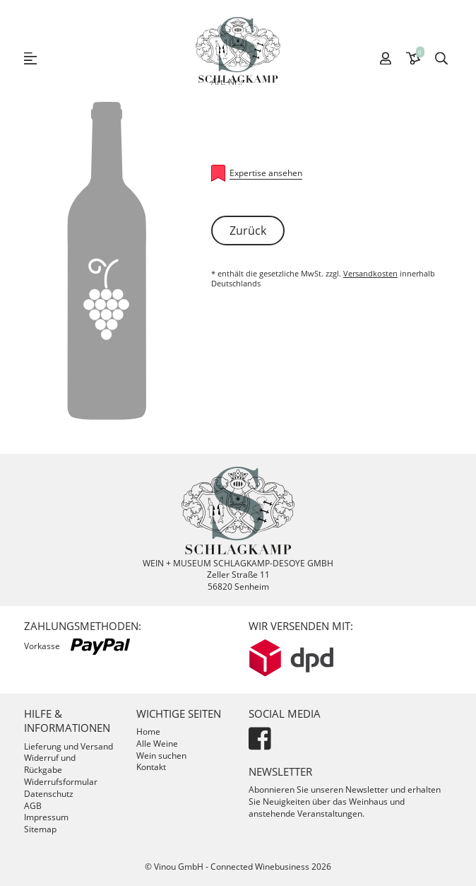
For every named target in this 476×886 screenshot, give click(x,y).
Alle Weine (157, 744)
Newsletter (280, 771)
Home (148, 731)
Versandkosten (370, 273)
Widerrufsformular (60, 782)
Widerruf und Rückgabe (50, 764)
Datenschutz (48, 794)
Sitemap (40, 829)
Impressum (46, 817)
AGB (33, 806)
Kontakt (151, 767)
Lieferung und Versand (68, 746)
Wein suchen (161, 756)
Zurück (248, 230)
